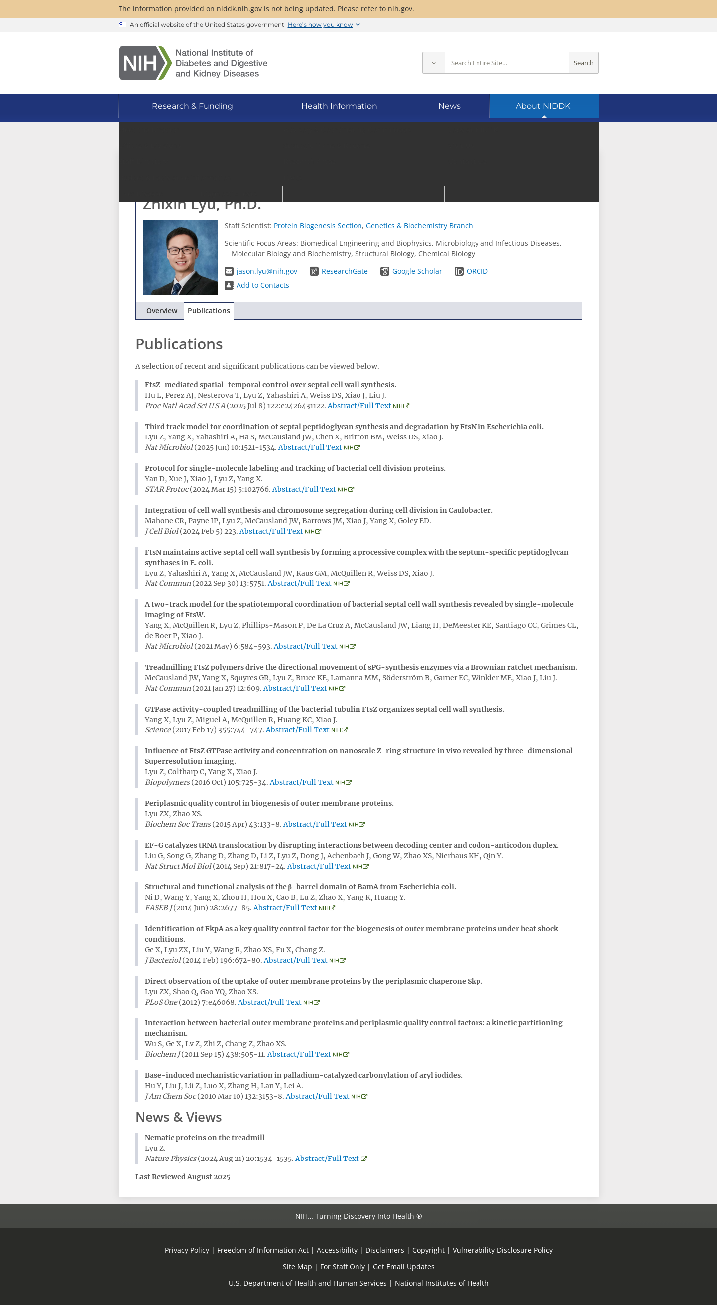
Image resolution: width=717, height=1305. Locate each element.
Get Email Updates (404, 1266)
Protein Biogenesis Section (318, 225)
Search (584, 63)
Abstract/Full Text (359, 405)
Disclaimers (384, 1250)
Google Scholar (417, 271)
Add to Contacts (263, 285)
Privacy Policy (187, 1250)
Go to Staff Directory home (190, 168)
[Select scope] (433, 63)
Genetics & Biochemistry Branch (419, 225)
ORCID (477, 271)
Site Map (297, 1266)
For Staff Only (342, 1266)
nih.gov (400, 8)
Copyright (428, 1250)
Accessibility (337, 1250)
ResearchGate (345, 271)
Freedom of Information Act (263, 1250)
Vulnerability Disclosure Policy (503, 1250)
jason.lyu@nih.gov (267, 271)
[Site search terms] (507, 63)
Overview (161, 310)
